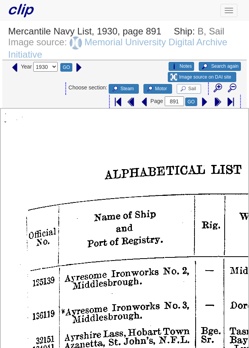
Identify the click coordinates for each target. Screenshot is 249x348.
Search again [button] (220, 66)
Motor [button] (156, 89)
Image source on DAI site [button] (201, 77)
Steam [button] (122, 89)
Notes (181, 66)
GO (66, 67)
